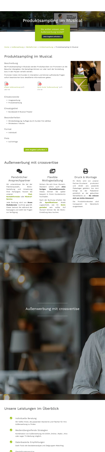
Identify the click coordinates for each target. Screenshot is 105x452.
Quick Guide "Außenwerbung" (47, 87)
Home (6, 47)
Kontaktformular (13, 197)
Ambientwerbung (46, 47)
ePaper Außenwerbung (12, 87)
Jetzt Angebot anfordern (52, 36)
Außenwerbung (17, 47)
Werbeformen (31, 47)
